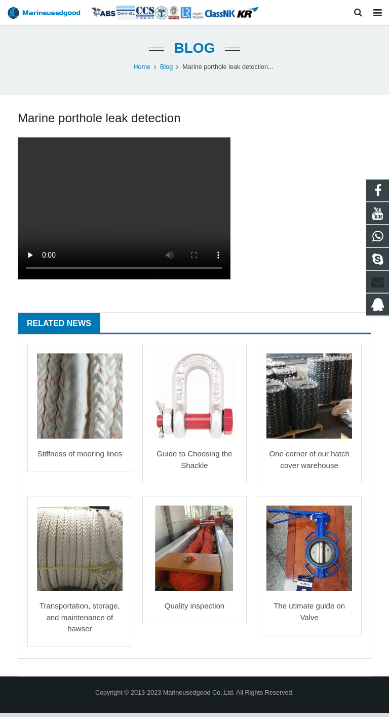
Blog (194, 52)
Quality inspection (194, 609)
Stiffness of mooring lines (79, 457)
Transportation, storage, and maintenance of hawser (80, 621)
